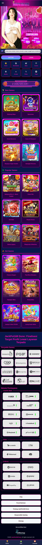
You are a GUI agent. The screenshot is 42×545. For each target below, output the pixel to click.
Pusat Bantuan (20, 503)
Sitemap (20, 521)
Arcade (16, 73)
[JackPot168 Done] (21, 3)
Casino (36, 64)
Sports (6, 73)
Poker (26, 73)
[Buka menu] (2, 3)
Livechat (35, 542)
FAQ (21, 497)
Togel (36, 73)
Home (5, 64)
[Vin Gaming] (21, 532)
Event (7, 542)
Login (31, 57)
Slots (26, 64)
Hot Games (16, 64)
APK (21, 542)
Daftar (11, 57)
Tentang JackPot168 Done (21, 509)
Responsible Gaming (21, 515)
